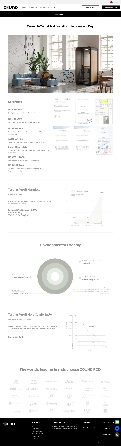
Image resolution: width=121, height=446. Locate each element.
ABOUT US (51, 7)
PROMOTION (35, 436)
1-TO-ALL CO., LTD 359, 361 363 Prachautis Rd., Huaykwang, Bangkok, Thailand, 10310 (64, 427)
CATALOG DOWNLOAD (111, 7)
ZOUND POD (59, 14)
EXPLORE (34, 7)
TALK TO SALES (90, 7)
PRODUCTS (26, 7)
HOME (33, 426)
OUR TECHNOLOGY (37, 434)
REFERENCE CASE (37, 431)
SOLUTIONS (43, 7)
